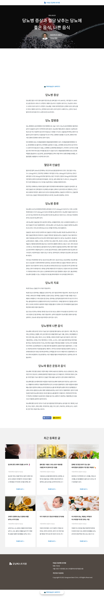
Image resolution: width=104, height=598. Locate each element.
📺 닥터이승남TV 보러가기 (52, 86)
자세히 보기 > (20, 489)
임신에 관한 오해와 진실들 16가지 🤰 (19, 464)
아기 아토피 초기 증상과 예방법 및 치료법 (52, 516)
